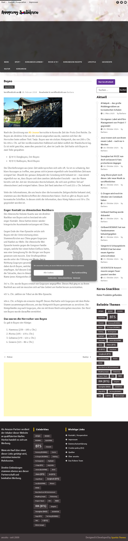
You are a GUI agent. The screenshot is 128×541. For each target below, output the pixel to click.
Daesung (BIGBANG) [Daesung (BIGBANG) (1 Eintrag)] (114, 323)
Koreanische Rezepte (72, 62)
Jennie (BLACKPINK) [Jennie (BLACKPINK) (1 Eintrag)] (115, 340)
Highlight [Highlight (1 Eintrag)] (101, 336)
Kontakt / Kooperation (17, 2)
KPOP (16, 62)
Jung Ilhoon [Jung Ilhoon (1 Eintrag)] (112, 349)
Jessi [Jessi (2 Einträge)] (100, 345)
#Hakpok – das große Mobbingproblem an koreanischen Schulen (111, 106)
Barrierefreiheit (105, 82)
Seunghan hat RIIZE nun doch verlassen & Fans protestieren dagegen (112, 159)
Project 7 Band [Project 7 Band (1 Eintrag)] (102, 376)
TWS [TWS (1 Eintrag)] (99, 396)
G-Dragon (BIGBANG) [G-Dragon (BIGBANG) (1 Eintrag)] (113, 327)
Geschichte (107, 62)
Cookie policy (52, 278)
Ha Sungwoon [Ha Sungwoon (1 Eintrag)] (112, 331)
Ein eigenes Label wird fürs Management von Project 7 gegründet (113, 122)
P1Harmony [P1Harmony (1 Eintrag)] (116, 372)
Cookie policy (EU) (76, 448)
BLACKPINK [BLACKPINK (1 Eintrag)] (101, 317)
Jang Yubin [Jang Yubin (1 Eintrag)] (101, 340)
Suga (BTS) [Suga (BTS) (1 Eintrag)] (101, 391)
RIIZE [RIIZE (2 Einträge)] (120, 376)
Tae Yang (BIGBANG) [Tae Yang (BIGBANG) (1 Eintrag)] (115, 391)
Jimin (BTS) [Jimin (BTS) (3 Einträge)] (111, 345)
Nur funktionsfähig (79, 273)
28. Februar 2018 (29, 92)
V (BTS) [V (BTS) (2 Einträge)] (108, 396)
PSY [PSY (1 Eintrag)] (113, 376)
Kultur (7, 69)
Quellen (71, 452)
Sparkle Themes (118, 537)
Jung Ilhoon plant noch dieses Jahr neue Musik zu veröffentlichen (113, 178)
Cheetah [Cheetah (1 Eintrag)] (101, 323)
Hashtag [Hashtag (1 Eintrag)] (100, 331)
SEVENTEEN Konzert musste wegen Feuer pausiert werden (111, 271)
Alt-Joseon (33, 132)
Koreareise (21, 69)
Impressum (76, 278)
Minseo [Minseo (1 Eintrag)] (115, 359)
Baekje (85, 357)
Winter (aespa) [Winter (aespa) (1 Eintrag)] (120, 396)
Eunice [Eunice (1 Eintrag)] (100, 327)
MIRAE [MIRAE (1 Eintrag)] (100, 363)
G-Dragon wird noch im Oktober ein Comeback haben (111, 196)
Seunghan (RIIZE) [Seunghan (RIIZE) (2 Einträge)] (104, 387)
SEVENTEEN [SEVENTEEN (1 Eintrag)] (118, 387)
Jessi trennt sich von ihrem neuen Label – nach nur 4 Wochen (113, 141)
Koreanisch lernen (33, 62)
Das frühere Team (75, 460)
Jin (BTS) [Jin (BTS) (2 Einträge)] (101, 349)
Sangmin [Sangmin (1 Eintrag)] (116, 382)
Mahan (9, 357)
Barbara (70, 92)
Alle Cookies (49, 273)
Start (3, 2)
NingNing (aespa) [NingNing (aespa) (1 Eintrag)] (103, 372)
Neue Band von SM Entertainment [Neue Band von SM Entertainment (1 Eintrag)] (108, 367)
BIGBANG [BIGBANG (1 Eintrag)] (120, 311)
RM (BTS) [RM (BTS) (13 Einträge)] (103, 381)
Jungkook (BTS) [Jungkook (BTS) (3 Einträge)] (104, 354)
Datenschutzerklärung (65, 278)
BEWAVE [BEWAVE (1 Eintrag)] (110, 311)
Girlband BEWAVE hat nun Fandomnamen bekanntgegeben (113, 230)
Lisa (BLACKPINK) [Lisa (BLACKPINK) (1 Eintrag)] (103, 359)
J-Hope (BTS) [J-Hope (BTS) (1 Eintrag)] (112, 336)
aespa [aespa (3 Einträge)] (100, 311)
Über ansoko (73, 456)
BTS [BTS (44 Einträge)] (113, 317)
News (6, 62)
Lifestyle (92, 62)
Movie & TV (52, 62)
